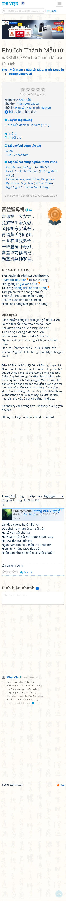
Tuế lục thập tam (17, 155)
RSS (60, 784)
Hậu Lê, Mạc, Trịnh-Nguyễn (33, 108)
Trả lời (13, 134)
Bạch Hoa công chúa (19, 183)
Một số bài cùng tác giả (23, 145)
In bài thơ (15, 137)
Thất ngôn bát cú (27, 104)
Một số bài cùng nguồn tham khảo (31, 162)
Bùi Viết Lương (39, 187)
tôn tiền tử (22, 195)
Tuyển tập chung (18, 120)
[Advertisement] (33, 641)
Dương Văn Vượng (47, 511)
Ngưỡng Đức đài (17, 187)
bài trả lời (13, 112)
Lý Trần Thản (43, 183)
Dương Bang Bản (42, 179)
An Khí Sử (42, 167)
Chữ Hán (25, 100)
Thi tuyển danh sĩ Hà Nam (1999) (27, 125)
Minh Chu (13, 677)
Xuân (9, 151)
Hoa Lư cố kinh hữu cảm (22, 171)
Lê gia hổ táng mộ (18, 179)
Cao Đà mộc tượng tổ (20, 167)
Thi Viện (10, 3)
